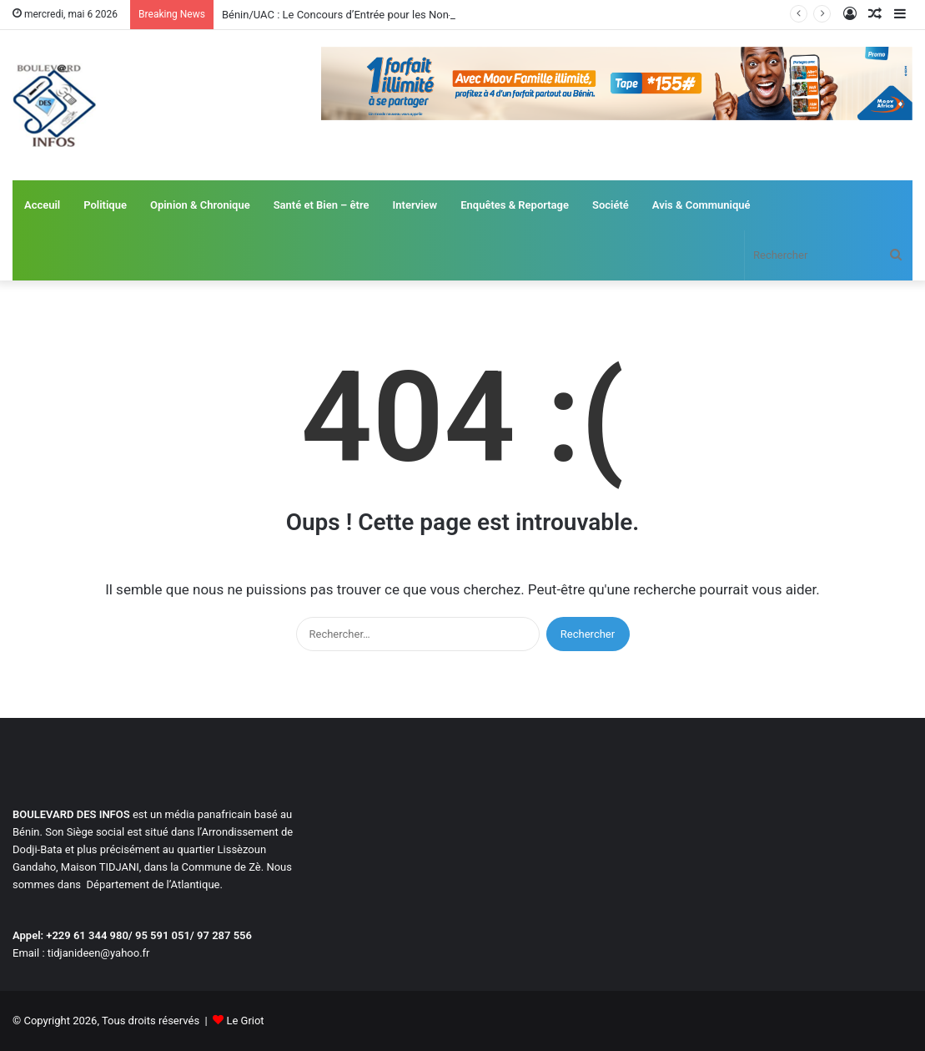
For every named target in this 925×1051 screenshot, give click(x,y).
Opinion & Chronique (200, 205)
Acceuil (42, 205)
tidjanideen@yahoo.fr (99, 953)
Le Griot (245, 1020)
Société (610, 205)
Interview (415, 205)
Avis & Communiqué (701, 205)
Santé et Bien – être (321, 205)
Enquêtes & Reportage (514, 205)
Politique (105, 205)
